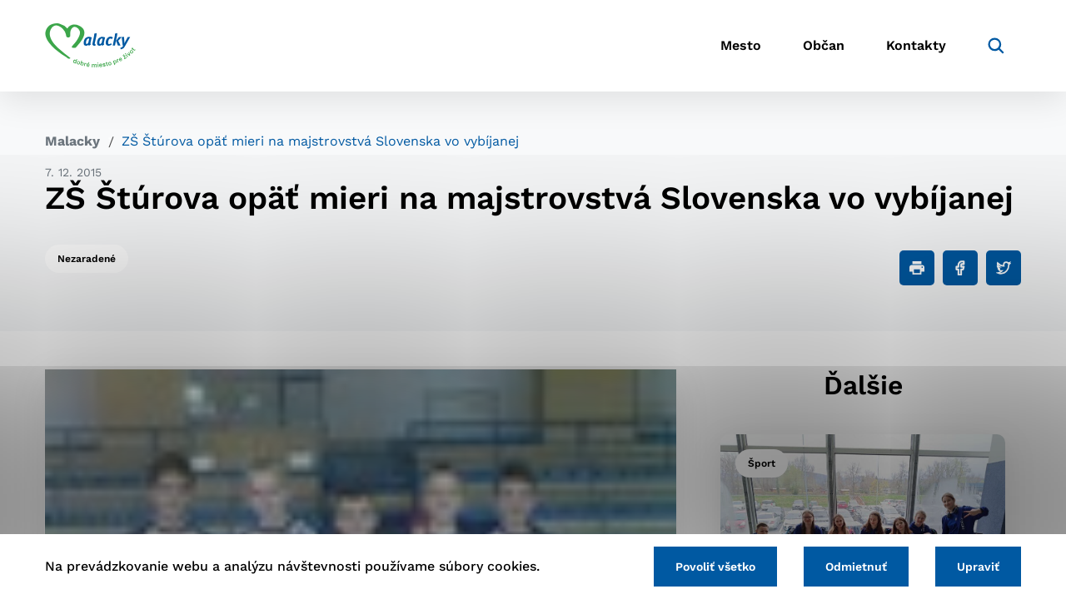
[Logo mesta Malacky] (90, 45)
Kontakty (916, 46)
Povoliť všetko (715, 566)
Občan (823, 46)
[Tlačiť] (916, 267)
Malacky (72, 141)
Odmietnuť (856, 566)
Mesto (740, 46)
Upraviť (978, 566)
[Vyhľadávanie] (996, 45)
